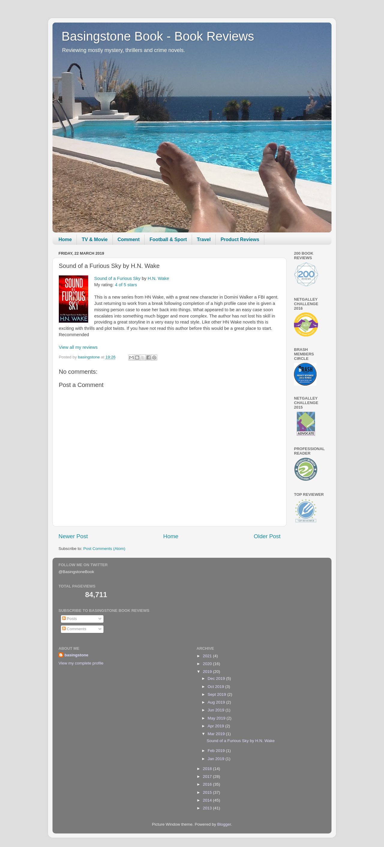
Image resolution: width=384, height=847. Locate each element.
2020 (208, 663)
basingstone (76, 655)
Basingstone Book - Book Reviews (158, 36)
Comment (129, 239)
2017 (208, 776)
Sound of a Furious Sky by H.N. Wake (241, 740)
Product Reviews (239, 239)
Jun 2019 (216, 710)
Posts (69, 618)
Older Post (267, 536)
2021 (208, 656)
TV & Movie (94, 239)
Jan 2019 (216, 758)
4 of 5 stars (126, 284)
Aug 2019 (217, 702)
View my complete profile (81, 663)
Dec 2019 (217, 678)
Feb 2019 (217, 750)
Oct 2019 (216, 686)
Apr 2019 (216, 726)
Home (65, 239)
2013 (208, 808)
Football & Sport (168, 239)
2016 (208, 784)
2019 (208, 671)
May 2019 (217, 718)
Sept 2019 (217, 694)
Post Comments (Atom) (104, 548)
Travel (204, 239)
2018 (208, 768)
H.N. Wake (158, 278)
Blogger (224, 824)
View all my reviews (78, 347)
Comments (74, 629)
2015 (208, 792)
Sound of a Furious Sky (117, 278)
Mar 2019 (217, 734)
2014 (208, 800)
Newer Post (73, 536)
